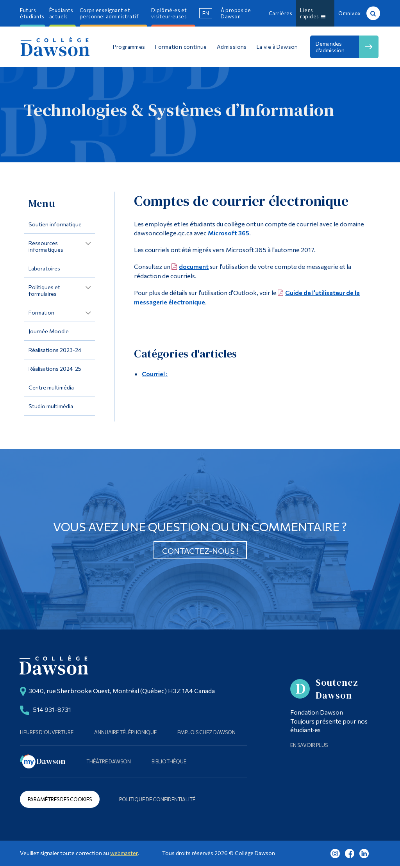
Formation (41, 312)
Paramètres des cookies (60, 799)
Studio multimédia (51, 406)
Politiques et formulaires (44, 290)
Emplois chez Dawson (206, 732)
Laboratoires (44, 268)
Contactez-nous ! (200, 550)
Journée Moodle (49, 331)
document (194, 266)
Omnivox (349, 13)
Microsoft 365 (228, 233)
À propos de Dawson (236, 13)
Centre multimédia (51, 387)
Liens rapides (312, 13)
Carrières (281, 13)
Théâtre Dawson (108, 761)
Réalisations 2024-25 (55, 368)
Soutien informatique (55, 224)
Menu (42, 203)
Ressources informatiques (46, 246)
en (205, 13)
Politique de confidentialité (157, 799)
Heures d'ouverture (46, 732)
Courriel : (155, 373)
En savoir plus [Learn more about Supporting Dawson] (309, 745)
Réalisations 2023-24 (55, 350)
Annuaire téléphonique (125, 732)
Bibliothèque (169, 761)
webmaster (124, 853)
